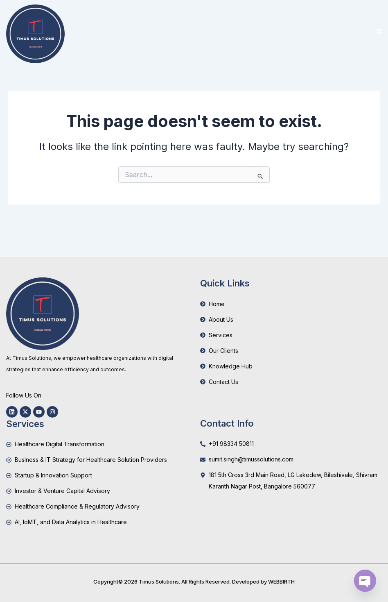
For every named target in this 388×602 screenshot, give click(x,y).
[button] (379, 32)
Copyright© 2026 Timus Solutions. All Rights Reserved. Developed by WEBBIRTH (194, 581)
